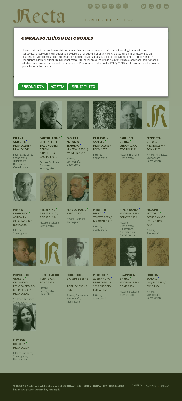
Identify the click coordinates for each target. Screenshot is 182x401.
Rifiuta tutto (83, 87)
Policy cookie (118, 63)
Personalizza (32, 87)
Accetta (57, 87)
